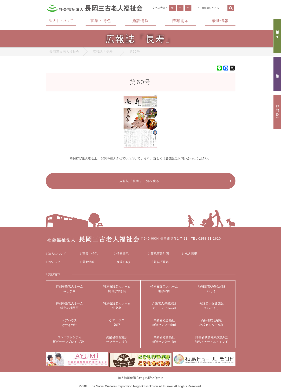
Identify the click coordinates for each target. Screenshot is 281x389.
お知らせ (53, 264)
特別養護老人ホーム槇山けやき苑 (117, 291)
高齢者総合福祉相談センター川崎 (164, 341)
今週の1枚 (122, 264)
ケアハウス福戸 (116, 325)
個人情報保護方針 (130, 378)
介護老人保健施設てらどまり (211, 308)
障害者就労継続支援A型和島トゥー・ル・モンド (211, 341)
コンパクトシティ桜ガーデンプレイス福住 (69, 341)
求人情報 (189, 256)
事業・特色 (89, 256)
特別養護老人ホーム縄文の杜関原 (69, 308)
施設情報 (53, 276)
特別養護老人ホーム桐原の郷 (164, 291)
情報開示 (121, 256)
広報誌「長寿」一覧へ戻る (138, 182)
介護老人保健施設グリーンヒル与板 (164, 308)
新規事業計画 (158, 256)
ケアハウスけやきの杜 (69, 325)
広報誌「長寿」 (104, 52)
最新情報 (87, 264)
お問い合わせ (154, 378)
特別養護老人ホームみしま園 (69, 291)
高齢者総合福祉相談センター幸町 (164, 325)
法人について (56, 256)
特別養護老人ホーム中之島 (117, 308)
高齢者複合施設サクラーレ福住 (117, 341)
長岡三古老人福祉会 (64, 52)
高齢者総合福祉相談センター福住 (211, 325)
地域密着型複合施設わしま (211, 291)
